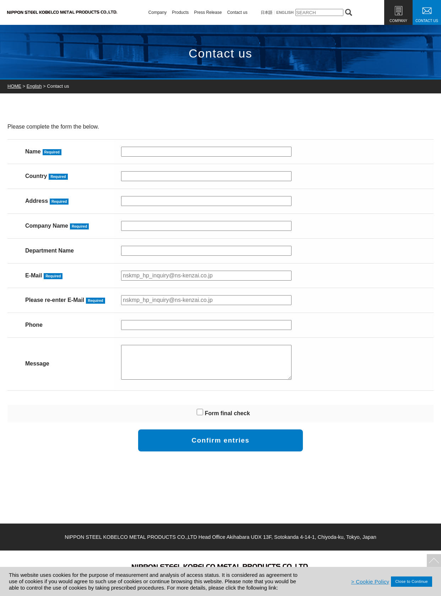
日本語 (266, 13)
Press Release (208, 12)
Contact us (237, 12)
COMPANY (398, 21)
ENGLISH (285, 13)
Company (157, 12)
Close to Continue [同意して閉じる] (411, 581)
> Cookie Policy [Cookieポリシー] (370, 581)
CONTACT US (426, 21)
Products (180, 12)
